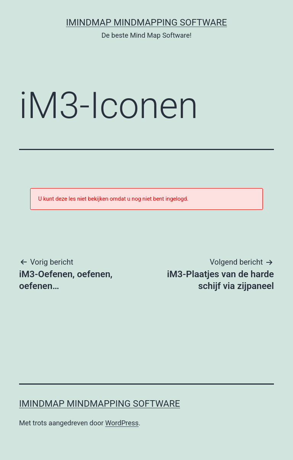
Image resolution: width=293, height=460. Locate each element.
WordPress (121, 423)
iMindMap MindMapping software (146, 22)
